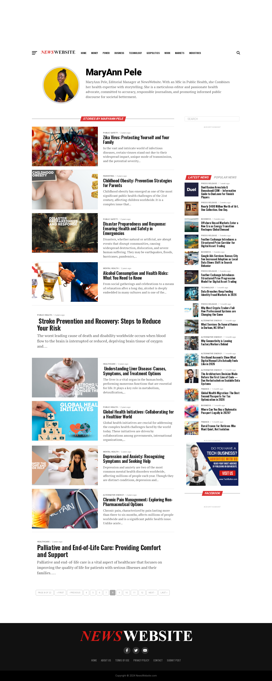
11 (134, 597)
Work (167, 53)
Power (106, 53)
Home (83, 53)
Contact (158, 660)
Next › (152, 597)
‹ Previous (74, 597)
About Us (106, 660)
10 (126, 597)
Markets (179, 53)
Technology (135, 53)
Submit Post (174, 660)
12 (142, 597)
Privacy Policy (141, 660)
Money (94, 53)
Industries (195, 53)
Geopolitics (153, 53)
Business (119, 53)
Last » (164, 597)
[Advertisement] (136, 24)
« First (60, 597)
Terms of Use (122, 660)
